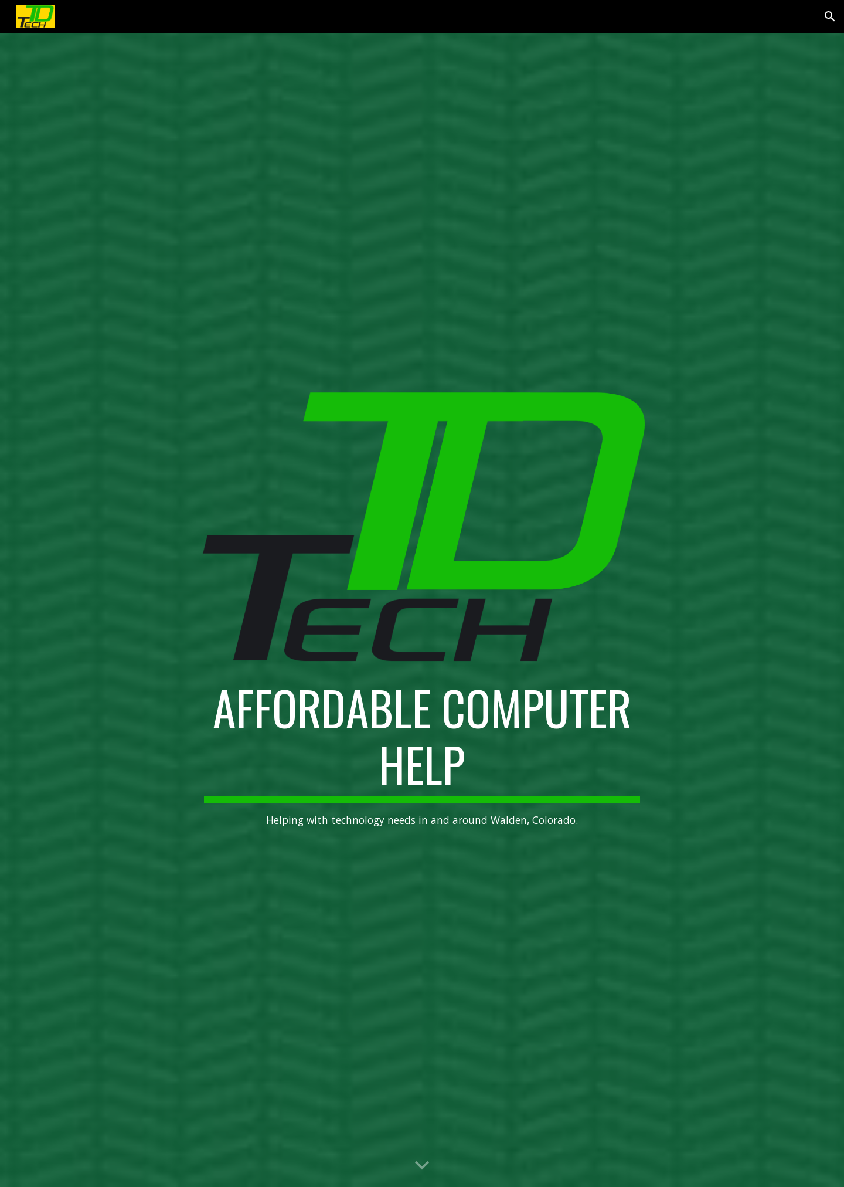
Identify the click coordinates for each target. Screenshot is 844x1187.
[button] (830, 16)
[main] (422, 754)
